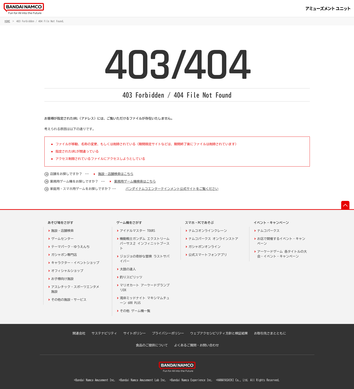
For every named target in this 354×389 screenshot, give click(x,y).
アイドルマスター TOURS (137, 230)
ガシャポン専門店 (64, 254)
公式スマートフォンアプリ (208, 254)
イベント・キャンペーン (271, 222)
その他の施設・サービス (68, 299)
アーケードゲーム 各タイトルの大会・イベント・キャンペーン (282, 254)
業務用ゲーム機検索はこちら (135, 181)
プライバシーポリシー (168, 333)
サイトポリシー (134, 333)
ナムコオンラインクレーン (208, 230)
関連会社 (79, 333)
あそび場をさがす (60, 222)
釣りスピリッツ (131, 277)
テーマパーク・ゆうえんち (70, 246)
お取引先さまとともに (270, 333)
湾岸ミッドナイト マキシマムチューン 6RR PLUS (145, 300)
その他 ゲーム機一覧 (135, 310)
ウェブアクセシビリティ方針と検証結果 (219, 333)
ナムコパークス (268, 230)
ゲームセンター (62, 238)
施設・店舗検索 (62, 230)
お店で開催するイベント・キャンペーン (281, 241)
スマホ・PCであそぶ (199, 222)
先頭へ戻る (345, 205)
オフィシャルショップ (67, 270)
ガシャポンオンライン (205, 246)
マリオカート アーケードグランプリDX (145, 288)
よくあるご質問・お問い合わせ (196, 345)
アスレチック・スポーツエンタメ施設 (75, 289)
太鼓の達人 (128, 269)
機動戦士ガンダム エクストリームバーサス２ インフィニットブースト (145, 243)
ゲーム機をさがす (129, 222)
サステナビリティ (104, 333)
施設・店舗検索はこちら (115, 173)
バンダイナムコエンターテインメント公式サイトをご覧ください (171, 188)
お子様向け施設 (62, 278)
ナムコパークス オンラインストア (213, 238)
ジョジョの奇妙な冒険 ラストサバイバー (145, 259)
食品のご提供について (152, 345)
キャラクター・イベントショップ (75, 262)
